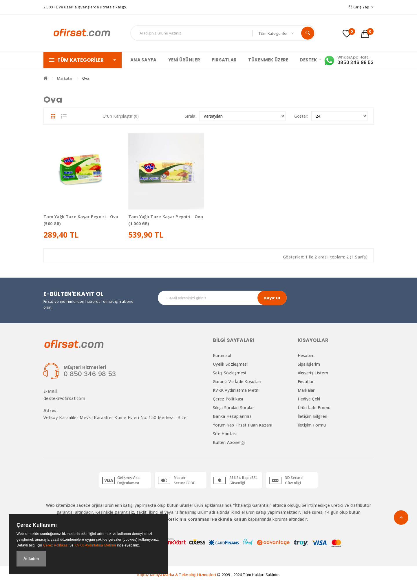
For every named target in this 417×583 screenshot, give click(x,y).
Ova (85, 78)
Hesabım (306, 355)
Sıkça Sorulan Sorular (233, 407)
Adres (49, 410)
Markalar (65, 78)
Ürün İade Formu (314, 407)
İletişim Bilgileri (313, 416)
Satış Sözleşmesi (229, 373)
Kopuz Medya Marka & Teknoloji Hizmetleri (176, 574)
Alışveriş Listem (313, 373)
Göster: (301, 116)
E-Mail (50, 391)
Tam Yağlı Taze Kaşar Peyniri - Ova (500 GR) (80, 220)
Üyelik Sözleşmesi (230, 364)
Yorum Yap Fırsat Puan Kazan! (242, 425)
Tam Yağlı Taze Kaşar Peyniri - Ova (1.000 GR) (165, 220)
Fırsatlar (306, 381)
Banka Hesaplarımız (232, 416)
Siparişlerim (309, 364)
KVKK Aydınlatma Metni (236, 390)
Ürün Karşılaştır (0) (121, 116)
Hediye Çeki (309, 399)
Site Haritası (225, 433)
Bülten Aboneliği (229, 442)
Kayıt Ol (272, 297)
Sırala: (190, 116)
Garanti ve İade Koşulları (237, 381)
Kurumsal (222, 355)
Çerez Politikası (228, 399)
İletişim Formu (312, 425)
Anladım (31, 558)
